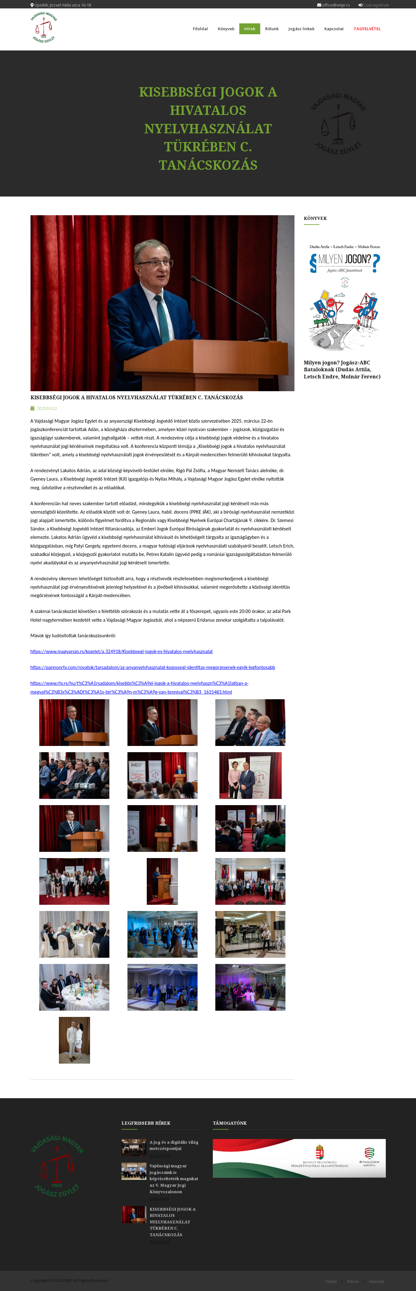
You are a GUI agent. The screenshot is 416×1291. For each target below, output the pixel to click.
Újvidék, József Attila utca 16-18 (61, 5)
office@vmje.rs (333, 5)
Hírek (249, 28)
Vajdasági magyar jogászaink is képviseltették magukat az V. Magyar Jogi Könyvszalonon (174, 1179)
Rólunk (272, 28)
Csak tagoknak (373, 5)
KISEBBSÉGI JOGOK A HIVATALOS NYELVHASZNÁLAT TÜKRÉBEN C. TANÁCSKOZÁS (137, 398)
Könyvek (226, 28)
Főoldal (200, 28)
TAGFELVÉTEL (367, 28)
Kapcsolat (334, 28)
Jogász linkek (301, 28)
